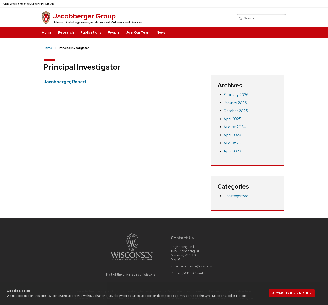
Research (66, 32)
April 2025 (232, 118)
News (160, 32)
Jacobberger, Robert (65, 81)
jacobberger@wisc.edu (196, 266)
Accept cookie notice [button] (291, 293)
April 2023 (232, 151)
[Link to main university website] (132, 261)
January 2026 (235, 102)
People (113, 32)
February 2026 (236, 94)
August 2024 (235, 126)
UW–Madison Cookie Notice (225, 296)
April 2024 (232, 135)
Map (176, 259)
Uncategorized (236, 195)
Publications (90, 32)
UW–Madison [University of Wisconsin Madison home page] (28, 3)
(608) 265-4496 (195, 273)
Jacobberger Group (84, 15)
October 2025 (236, 110)
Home (47, 32)
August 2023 (234, 142)
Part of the (131, 274)
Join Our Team (138, 32)
